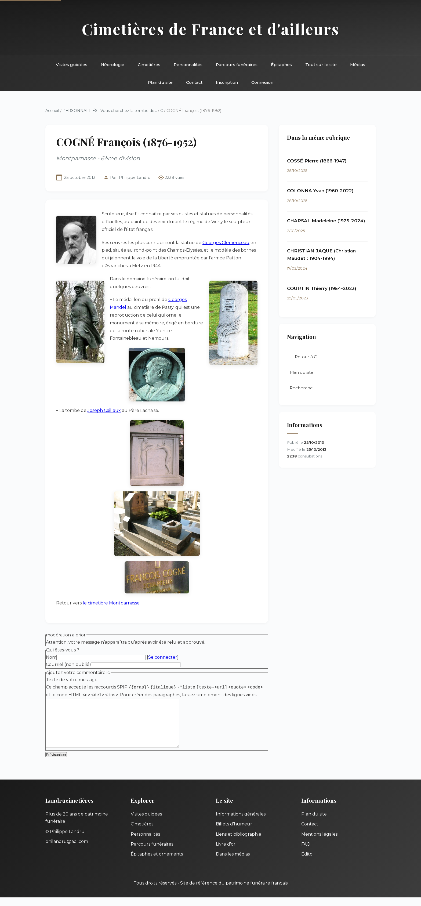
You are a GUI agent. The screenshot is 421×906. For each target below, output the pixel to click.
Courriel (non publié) (68, 664)
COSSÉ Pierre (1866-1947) (317, 161)
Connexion (262, 82)
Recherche (301, 388)
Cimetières (149, 64)
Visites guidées (71, 64)
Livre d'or (225, 852)
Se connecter (162, 657)
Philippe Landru (134, 177)
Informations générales (241, 822)
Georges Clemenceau (225, 242)
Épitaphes (281, 64)
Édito (307, 862)
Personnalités (188, 64)
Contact (194, 82)
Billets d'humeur (234, 832)
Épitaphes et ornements (157, 862)
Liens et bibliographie (238, 842)
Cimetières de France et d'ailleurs (210, 29)
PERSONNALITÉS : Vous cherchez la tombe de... (110, 110)
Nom (51, 657)
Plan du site (160, 82)
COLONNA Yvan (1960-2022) (320, 191)
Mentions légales (319, 842)
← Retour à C (303, 357)
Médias (357, 64)
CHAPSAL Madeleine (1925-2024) (326, 220)
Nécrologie (112, 64)
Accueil (52, 110)
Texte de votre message (71, 679)
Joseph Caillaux (104, 410)
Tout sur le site (321, 64)
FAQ (305, 852)
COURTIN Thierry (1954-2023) (321, 288)
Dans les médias (233, 862)
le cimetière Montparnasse (111, 603)
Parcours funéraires (236, 64)
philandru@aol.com (66, 850)
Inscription (227, 82)
